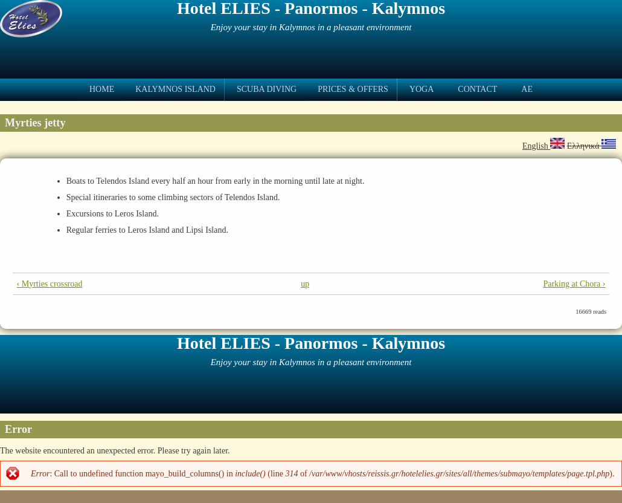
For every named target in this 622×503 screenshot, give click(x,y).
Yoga (421, 89)
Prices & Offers (353, 89)
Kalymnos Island (175, 89)
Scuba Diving (267, 89)
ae (527, 89)
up (305, 283)
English (543, 146)
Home (101, 89)
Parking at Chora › (574, 283)
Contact (477, 89)
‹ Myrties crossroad (50, 283)
